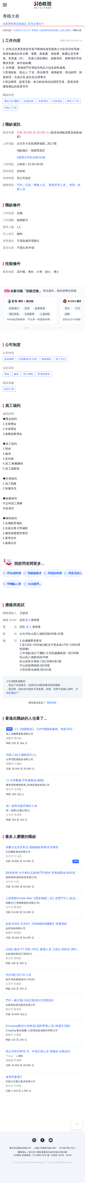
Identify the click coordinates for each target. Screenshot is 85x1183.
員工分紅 (61, 359)
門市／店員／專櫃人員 (31, 184)
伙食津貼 (57, 101)
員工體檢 (28, 374)
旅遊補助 (9, 359)
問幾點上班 (14, 583)
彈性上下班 (73, 101)
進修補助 (46, 359)
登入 (28, 619)
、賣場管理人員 (56, 184)
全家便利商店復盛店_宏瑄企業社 (55, 30)
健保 (16, 374)
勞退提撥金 (44, 374)
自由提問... (35, 583)
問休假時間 (14, 573)
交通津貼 (43, 101)
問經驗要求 (34, 573)
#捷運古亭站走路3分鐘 (31, 157)
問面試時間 (55, 573)
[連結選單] (5, 5)
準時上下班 (10, 107)
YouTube (51, 1140)
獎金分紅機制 (11, 101)
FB (42, 1140)
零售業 (35, 30)
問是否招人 (75, 573)
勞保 (6, 374)
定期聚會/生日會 (28, 359)
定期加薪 (29, 101)
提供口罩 (9, 389)
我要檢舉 (52, 702)
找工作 (26, 30)
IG (34, 1140)
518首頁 (17, 30)
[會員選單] (80, 5)
